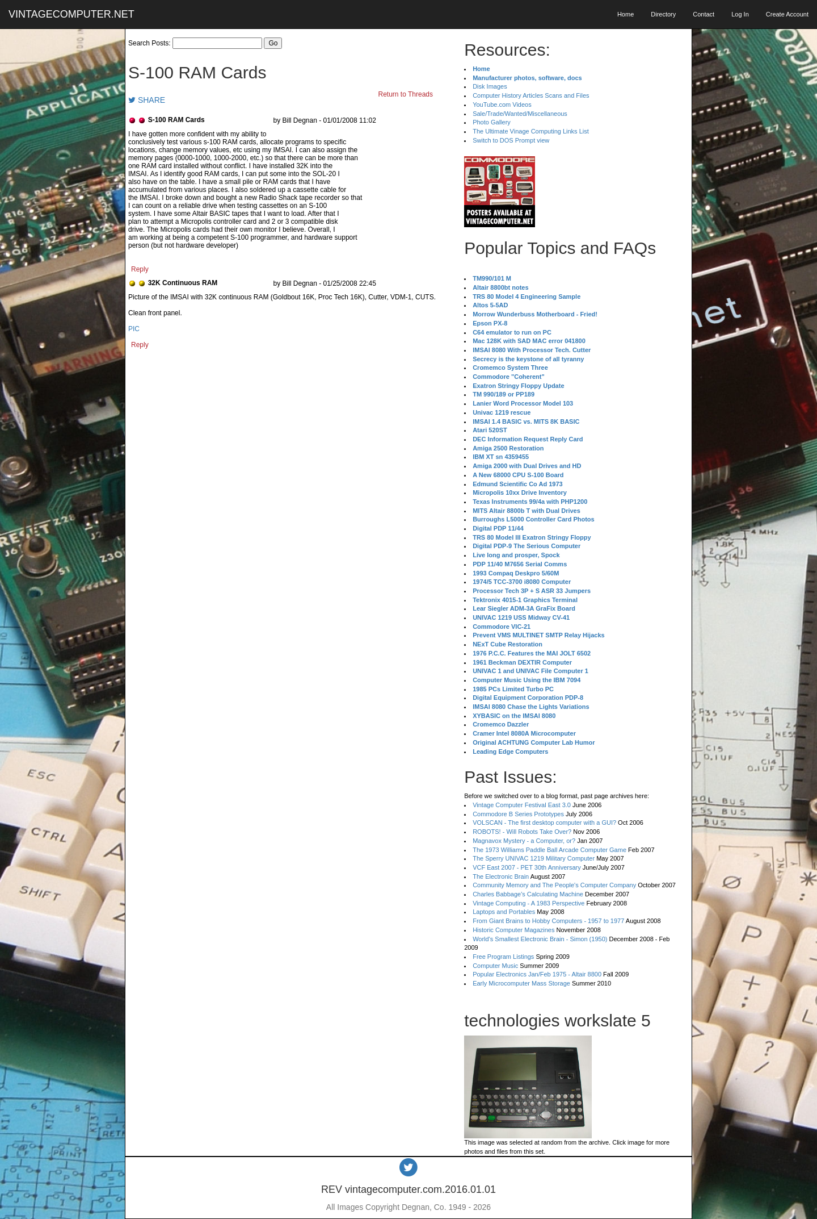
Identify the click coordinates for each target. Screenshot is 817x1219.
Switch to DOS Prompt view (511, 140)
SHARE (146, 100)
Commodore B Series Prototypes (518, 814)
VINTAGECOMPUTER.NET (71, 14)
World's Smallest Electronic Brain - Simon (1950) (540, 939)
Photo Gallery (492, 122)
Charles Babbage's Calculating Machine (528, 894)
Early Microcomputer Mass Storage (521, 983)
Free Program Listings (503, 956)
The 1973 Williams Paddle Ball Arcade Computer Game (549, 849)
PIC (134, 329)
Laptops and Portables (504, 911)
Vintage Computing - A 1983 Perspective (528, 903)
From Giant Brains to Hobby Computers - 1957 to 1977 (548, 920)
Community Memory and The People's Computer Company (554, 885)
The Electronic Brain (501, 876)
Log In (740, 14)
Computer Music (495, 965)
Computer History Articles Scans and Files (531, 95)
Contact (703, 14)
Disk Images (490, 86)
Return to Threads (405, 94)
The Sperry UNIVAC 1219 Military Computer (534, 858)
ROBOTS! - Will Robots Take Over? (522, 831)
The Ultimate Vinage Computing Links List (531, 131)
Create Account (787, 14)
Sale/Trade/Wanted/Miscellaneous (520, 113)
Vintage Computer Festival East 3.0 (522, 804)
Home (625, 14)
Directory (663, 14)
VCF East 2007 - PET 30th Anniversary (527, 867)
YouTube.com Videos (502, 104)
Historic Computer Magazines (513, 929)
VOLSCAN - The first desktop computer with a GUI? (544, 822)
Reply (140, 269)
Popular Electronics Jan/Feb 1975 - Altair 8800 (537, 974)
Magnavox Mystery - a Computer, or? (524, 840)
